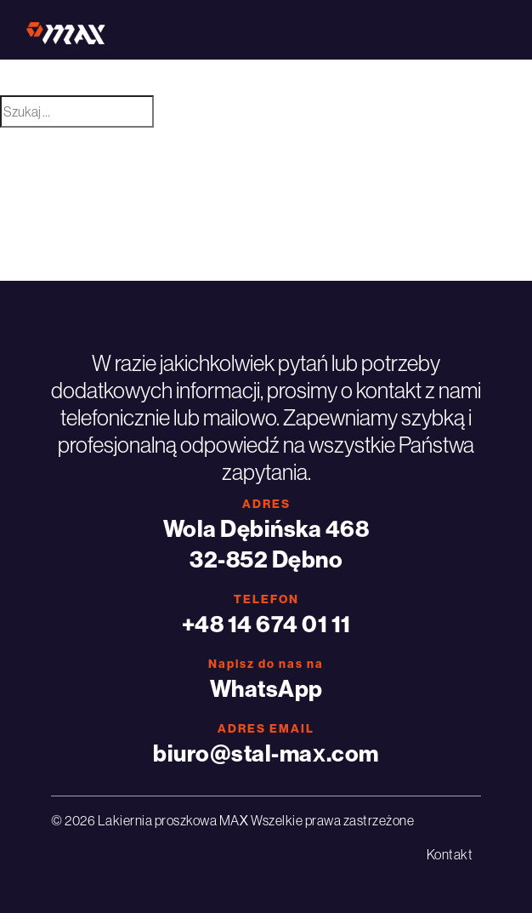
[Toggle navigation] (483, 30)
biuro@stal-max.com (265, 753)
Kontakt (450, 854)
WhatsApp (266, 688)
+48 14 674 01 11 (266, 623)
